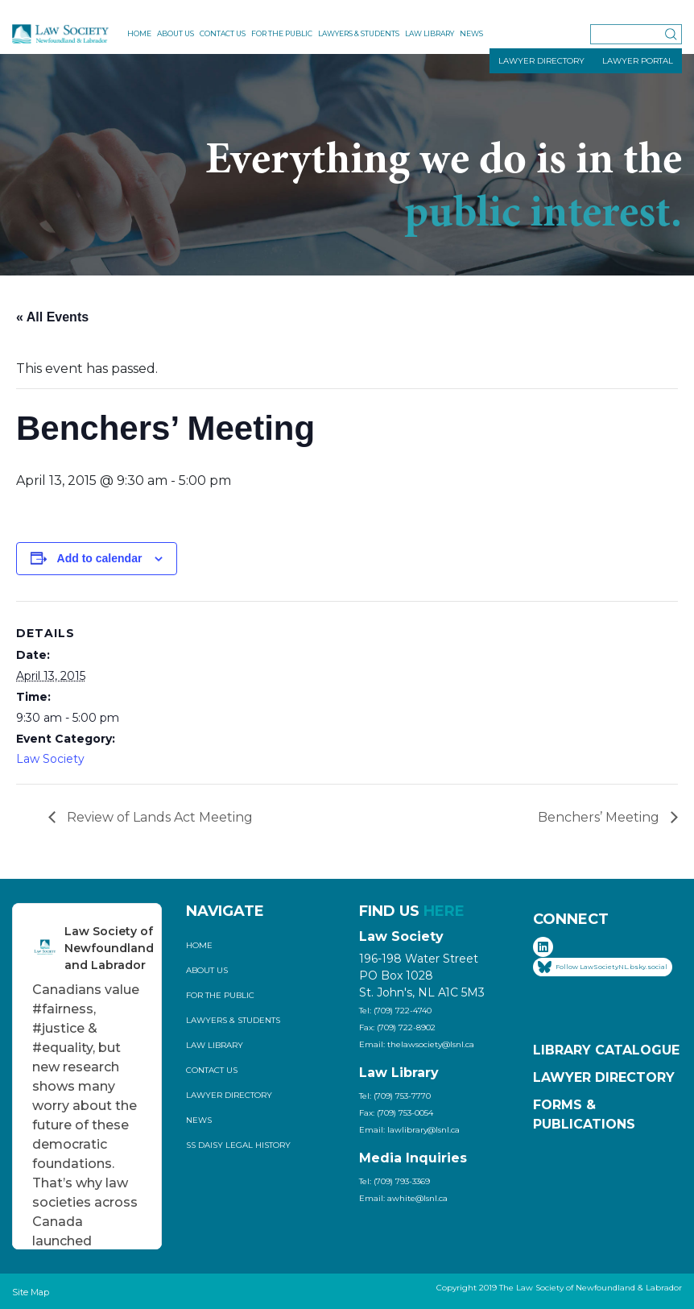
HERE (444, 911)
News (471, 33)
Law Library (429, 33)
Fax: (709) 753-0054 (396, 1113)
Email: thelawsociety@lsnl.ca (416, 1044)
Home (139, 33)
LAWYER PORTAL (637, 61)
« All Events (52, 317)
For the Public (281, 33)
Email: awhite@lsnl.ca (403, 1198)
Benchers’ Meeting (600, 817)
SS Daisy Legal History (238, 1145)
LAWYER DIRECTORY (541, 61)
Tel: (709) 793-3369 (394, 1181)
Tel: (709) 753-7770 (395, 1096)
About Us (175, 33)
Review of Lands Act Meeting (158, 817)
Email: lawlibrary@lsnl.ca (409, 1130)
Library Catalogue (606, 1050)
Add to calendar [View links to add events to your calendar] (100, 558)
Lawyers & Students (358, 33)
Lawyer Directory (229, 1095)
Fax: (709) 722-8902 (397, 1027)
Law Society (50, 759)
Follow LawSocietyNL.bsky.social (602, 967)
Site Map (30, 1292)
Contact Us (223, 33)
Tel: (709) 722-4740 (395, 1010)
